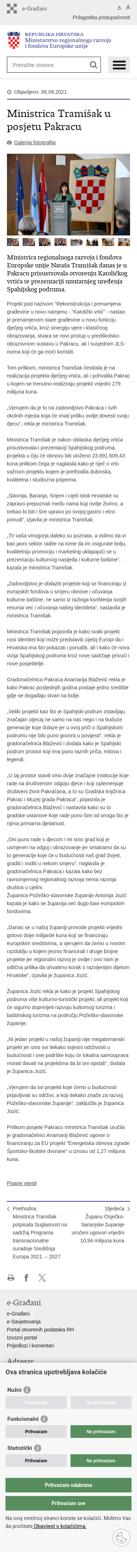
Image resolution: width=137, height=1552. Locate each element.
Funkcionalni (23, 1419)
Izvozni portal (22, 1338)
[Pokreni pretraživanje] (94, 65)
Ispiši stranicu (11, 1278)
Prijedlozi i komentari (30, 1346)
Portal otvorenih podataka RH (40, 1330)
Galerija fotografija (35, 142)
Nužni (14, 1390)
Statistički (19, 1448)
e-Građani (18, 1314)
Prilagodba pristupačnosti (101, 17)
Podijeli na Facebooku (26, 1278)
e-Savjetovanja (24, 1322)
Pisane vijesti (22, 1183)
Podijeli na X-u (42, 1278)
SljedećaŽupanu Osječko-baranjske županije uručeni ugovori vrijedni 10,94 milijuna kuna (98, 1224)
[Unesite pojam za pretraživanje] (39, 65)
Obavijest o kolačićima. (59, 1526)
